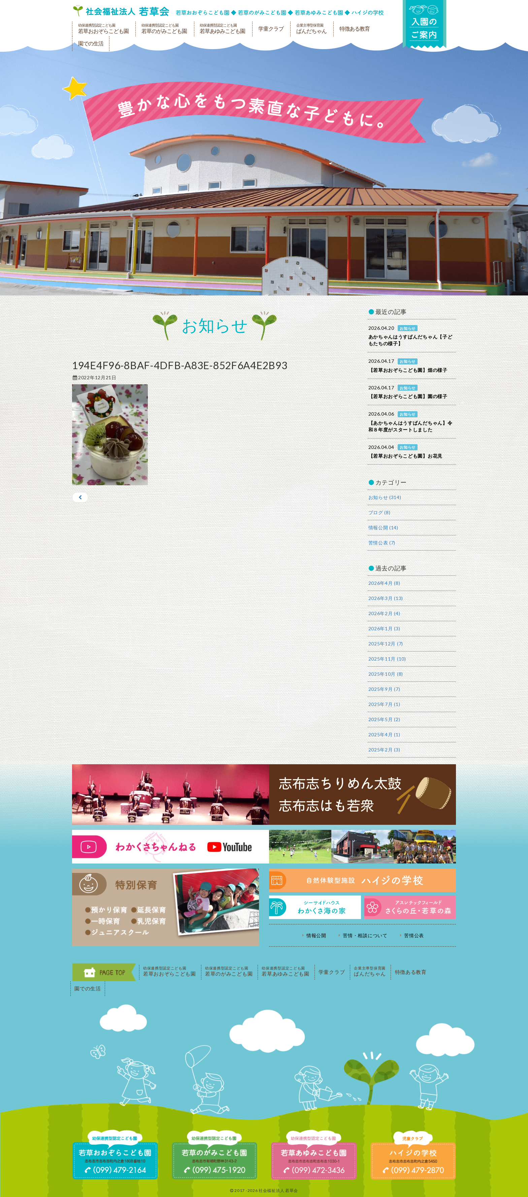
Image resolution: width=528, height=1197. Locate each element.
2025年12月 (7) (385, 643)
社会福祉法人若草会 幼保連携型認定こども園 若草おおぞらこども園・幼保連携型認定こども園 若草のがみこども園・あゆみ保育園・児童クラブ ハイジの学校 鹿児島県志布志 (228, 11)
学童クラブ (271, 29)
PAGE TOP (104, 972)
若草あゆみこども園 (222, 28)
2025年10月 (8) (385, 674)
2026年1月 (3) (384, 628)
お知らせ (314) (384, 497)
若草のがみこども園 (164, 28)
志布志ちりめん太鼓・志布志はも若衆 (264, 794)
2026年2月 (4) (384, 613)
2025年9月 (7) (384, 689)
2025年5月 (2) (384, 719)
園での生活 (90, 43)
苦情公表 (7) (382, 542)
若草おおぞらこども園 (103, 28)
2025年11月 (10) (387, 659)
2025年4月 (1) (384, 734)
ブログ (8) (379, 512)
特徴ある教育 (354, 29)
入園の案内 (425, 24)
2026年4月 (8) (384, 583)
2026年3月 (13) (385, 598)
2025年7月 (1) (384, 704)
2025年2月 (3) (384, 749)
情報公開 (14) (383, 527)
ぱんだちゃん (311, 28)
